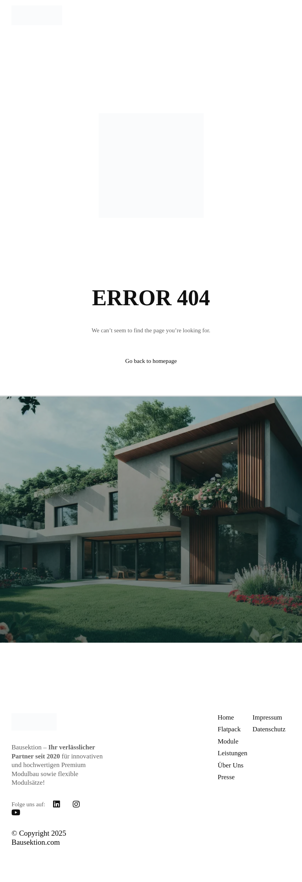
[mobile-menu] (281, 15)
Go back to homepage (151, 361)
